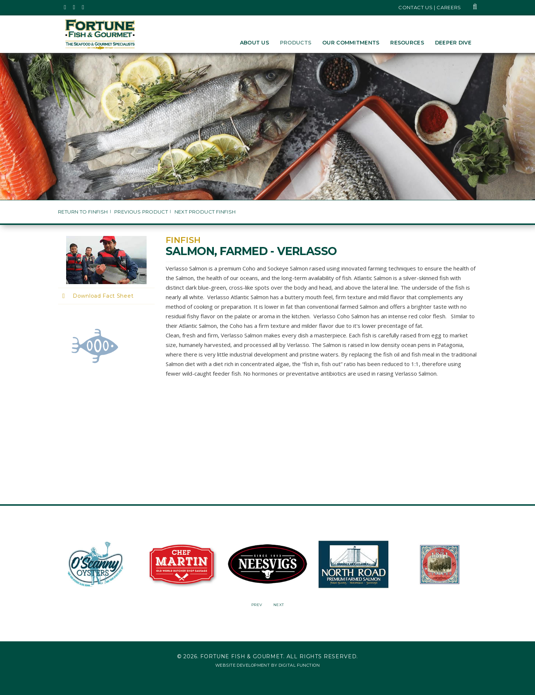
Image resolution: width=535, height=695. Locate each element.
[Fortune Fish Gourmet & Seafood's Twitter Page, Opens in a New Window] (65, 7)
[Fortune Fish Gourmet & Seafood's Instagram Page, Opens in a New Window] (74, 7)
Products (295, 42)
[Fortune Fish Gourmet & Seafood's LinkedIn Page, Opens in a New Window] (83, 7)
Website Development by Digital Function (267, 665)
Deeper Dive (453, 42)
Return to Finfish (83, 211)
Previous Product (141, 211)
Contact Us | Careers (429, 7)
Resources (407, 42)
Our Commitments (350, 42)
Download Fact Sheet (103, 296)
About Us (254, 42)
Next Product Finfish (205, 211)
